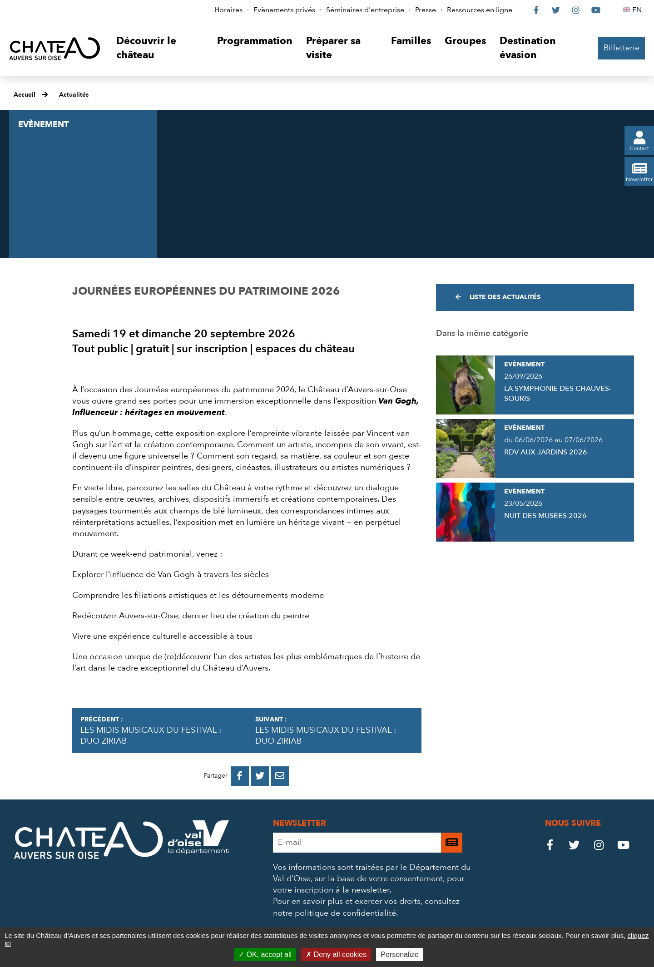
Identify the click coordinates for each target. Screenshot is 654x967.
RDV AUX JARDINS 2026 (545, 452)
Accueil (24, 94)
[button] (159, 48)
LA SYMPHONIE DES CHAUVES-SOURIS (557, 394)
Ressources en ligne (479, 10)
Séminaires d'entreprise (365, 10)
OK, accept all (265, 954)
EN (638, 10)
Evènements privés (284, 10)
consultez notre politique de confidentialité (366, 907)
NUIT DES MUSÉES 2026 (545, 516)
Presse (425, 10)
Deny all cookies (336, 954)
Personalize (400, 954)
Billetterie (621, 48)
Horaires (228, 10)
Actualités (74, 94)
